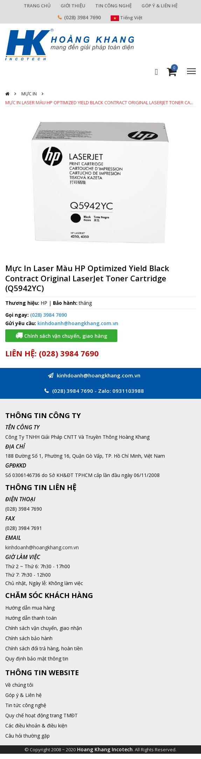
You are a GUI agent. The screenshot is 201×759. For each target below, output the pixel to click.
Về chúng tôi (19, 684)
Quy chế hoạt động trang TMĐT (41, 715)
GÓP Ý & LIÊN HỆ (159, 5)
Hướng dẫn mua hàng (30, 607)
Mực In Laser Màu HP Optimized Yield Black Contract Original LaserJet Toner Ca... (99, 102)
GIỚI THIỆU (73, 5)
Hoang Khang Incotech (105, 749)
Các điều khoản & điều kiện (36, 725)
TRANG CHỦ (37, 5)
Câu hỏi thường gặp (27, 735)
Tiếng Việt (127, 17)
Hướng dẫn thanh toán (31, 617)
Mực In (29, 93)
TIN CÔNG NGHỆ (113, 5)
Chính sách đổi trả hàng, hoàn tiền (44, 648)
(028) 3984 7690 (82, 17)
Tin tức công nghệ (25, 705)
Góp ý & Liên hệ (23, 695)
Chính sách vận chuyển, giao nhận (43, 628)
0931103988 (128, 390)
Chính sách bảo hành (29, 638)
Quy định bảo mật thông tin (36, 658)
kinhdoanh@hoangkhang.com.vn (77, 323)
